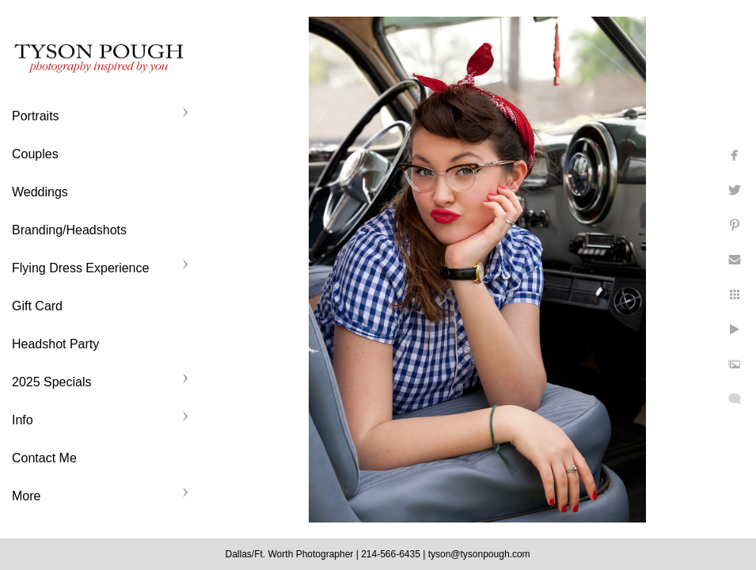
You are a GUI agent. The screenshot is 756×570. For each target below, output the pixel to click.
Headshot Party (55, 344)
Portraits (35, 116)
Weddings (40, 192)
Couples (35, 154)
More (26, 496)
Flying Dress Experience (80, 268)
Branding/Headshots (69, 230)
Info (22, 420)
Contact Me (44, 458)
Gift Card (37, 306)
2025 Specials (52, 382)
